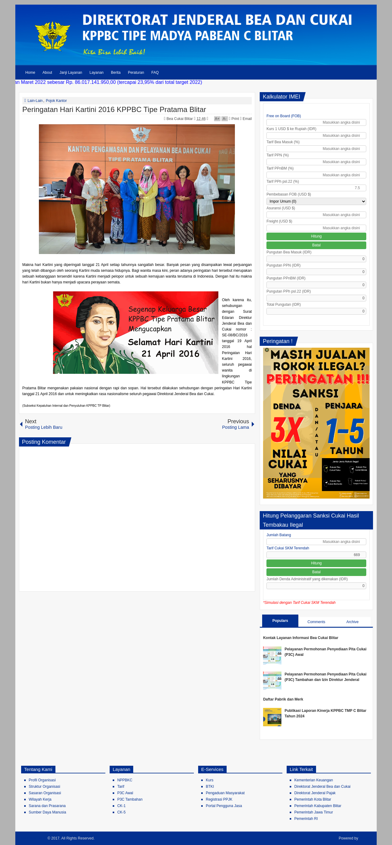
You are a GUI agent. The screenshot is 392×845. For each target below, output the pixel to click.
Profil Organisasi (42, 780)
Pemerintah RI (306, 819)
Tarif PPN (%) (277, 155)
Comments (316, 622)
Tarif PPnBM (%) (280, 168)
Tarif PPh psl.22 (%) (282, 181)
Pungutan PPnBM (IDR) (285, 278)
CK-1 (121, 806)
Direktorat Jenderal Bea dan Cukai (322, 786)
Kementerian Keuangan (313, 780)
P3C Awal (125, 793)
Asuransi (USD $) (280, 208)
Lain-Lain (35, 101)
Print (234, 119)
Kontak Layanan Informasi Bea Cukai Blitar (300, 638)
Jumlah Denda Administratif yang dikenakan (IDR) (307, 579)
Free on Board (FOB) (283, 116)
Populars (280, 621)
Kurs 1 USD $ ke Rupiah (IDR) (291, 129)
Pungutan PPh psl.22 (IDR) (288, 291)
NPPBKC (124, 780)
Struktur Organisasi (44, 786)
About (47, 72)
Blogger (366, 838)
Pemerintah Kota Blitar (312, 799)
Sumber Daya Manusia (47, 812)
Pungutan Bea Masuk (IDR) (288, 252)
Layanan (96, 72)
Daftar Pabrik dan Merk (283, 699)
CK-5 (121, 812)
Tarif (120, 786)
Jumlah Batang (278, 535)
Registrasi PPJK (219, 799)
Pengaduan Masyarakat (225, 793)
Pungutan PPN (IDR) (283, 265)
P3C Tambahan (130, 799)
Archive (352, 622)
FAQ (155, 72)
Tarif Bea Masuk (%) (283, 142)
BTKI (210, 786)
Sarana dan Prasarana (47, 806)
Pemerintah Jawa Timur (313, 812)
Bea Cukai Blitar (180, 119)
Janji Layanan (70, 72)
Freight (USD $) (279, 221)
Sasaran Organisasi (45, 793)
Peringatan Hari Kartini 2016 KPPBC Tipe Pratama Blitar (114, 109)
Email (246, 119)
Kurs (209, 780)
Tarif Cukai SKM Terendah (287, 548)
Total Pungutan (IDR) (283, 304)
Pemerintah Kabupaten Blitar (317, 806)
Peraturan (136, 72)
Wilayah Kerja (40, 799)
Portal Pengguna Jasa (224, 806)
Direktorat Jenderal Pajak (315, 793)
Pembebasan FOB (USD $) (288, 194)
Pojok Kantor (56, 101)
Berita (115, 72)
